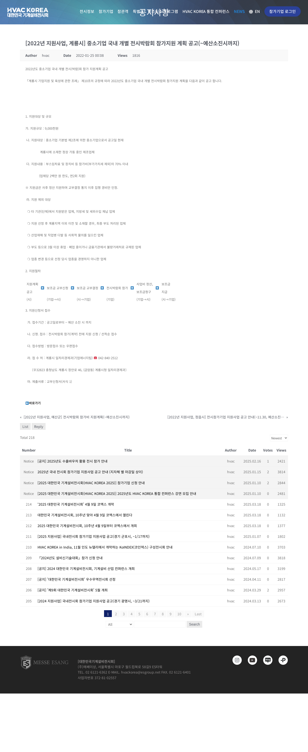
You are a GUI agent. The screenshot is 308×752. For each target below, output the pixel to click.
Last (198, 613)
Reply (38, 426)
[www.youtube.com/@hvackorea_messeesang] (250, 660)
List (25, 426)
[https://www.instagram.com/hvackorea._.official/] (235, 660)
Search (194, 624)
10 (179, 613)
